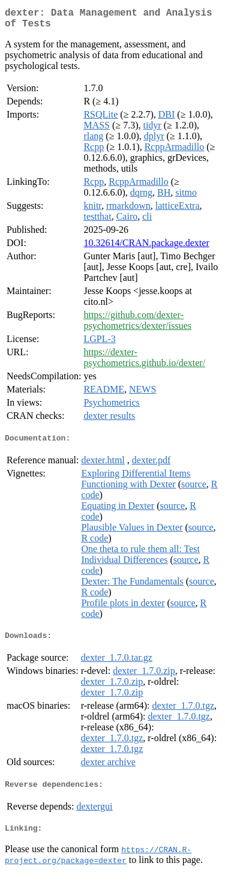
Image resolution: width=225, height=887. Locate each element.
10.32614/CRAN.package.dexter (146, 247)
